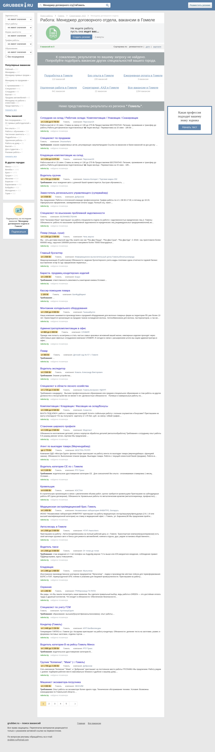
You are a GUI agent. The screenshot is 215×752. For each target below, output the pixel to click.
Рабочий (9, 69)
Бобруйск (9, 187)
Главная (81, 729)
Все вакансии (94, 729)
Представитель (12, 106)
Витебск (8, 169)
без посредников (16, 57)
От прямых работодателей (17, 123)
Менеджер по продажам (16, 80)
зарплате (157, 47)
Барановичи (10, 184)
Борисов (9, 181)
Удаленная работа (13, 140)
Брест (7, 172)
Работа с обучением (14, 131)
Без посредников (12, 120)
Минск (8, 166)
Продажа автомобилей (15, 97)
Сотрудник (10, 92)
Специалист (10, 89)
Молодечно (10, 190)
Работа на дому (12, 143)
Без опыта (9, 128)
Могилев (9, 178)
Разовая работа (12, 152)
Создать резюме (82, 37)
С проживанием (12, 86)
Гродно (8, 175)
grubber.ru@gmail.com (18, 746)
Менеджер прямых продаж (17, 75)
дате (148, 47)
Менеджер (10, 72)
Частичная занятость (14, 134)
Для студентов (11, 149)
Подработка (10, 137)
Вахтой (8, 94)
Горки (7, 193)
